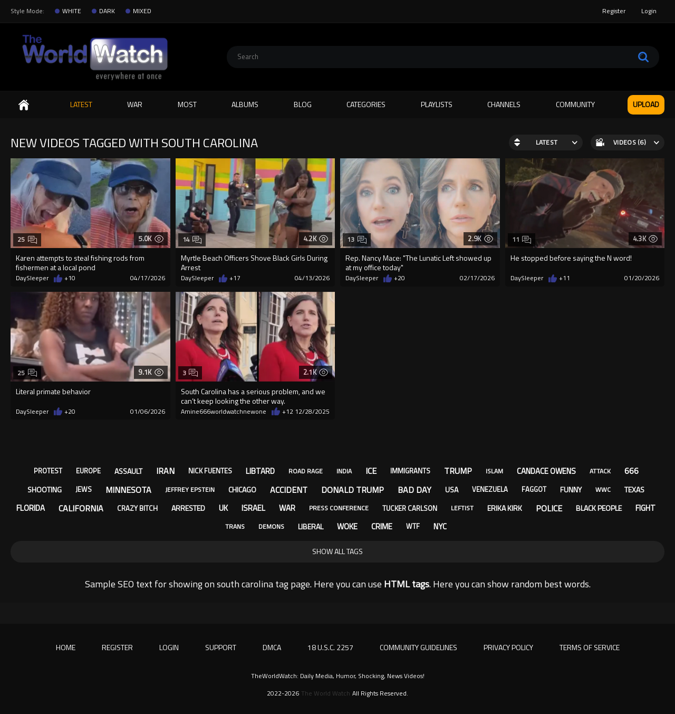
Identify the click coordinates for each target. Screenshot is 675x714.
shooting (44, 489)
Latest (81, 104)
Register (613, 11)
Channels (503, 104)
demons (271, 526)
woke (347, 526)
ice (371, 470)
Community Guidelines (418, 647)
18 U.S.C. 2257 (330, 647)
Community (575, 104)
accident (288, 489)
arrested (188, 507)
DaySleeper (32, 278)
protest (48, 470)
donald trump (352, 489)
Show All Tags (337, 551)
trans (235, 526)
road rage (305, 471)
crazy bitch (137, 508)
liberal (310, 526)
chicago (242, 489)
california (81, 508)
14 (192, 239)
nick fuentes (210, 470)
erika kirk (504, 507)
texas (634, 489)
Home (24, 104)
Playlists (436, 104)
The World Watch (325, 693)
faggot (534, 489)
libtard (260, 471)
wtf (413, 526)
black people (599, 507)
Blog (303, 104)
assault (128, 471)
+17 (234, 278)
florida (30, 508)
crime (381, 526)
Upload (646, 104)
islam (494, 471)
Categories (365, 104)
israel (253, 508)
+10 (69, 278)
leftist (462, 508)
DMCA (272, 647)
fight (645, 508)
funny (571, 489)
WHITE (71, 11)
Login (649, 11)
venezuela (490, 489)
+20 (399, 278)
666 (631, 470)
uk (223, 508)
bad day (414, 489)
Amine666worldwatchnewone (223, 411)
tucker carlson (409, 508)
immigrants (410, 470)
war (287, 508)
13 (357, 239)
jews (83, 489)
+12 (287, 411)
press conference (339, 508)
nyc (440, 526)
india (344, 471)
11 (522, 239)
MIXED (142, 11)
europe (88, 470)
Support (220, 647)
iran (165, 470)
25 (27, 239)
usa (451, 489)
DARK (107, 11)
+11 (564, 278)
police (549, 508)
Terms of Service (590, 647)
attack (600, 471)
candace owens (546, 471)
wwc (603, 489)
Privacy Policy (508, 647)
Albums (245, 104)
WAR (134, 104)
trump (458, 470)
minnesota (128, 489)
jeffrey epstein (190, 489)
